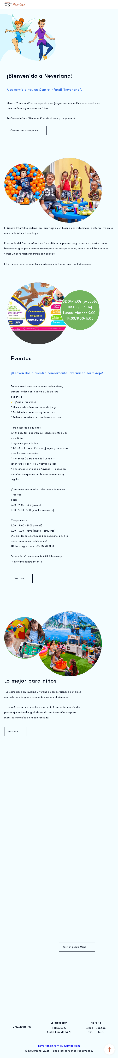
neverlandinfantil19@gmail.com (59, 1046)
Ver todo (22, 578)
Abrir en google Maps (77, 947)
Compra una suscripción (26, 130)
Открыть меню (111, 4)
